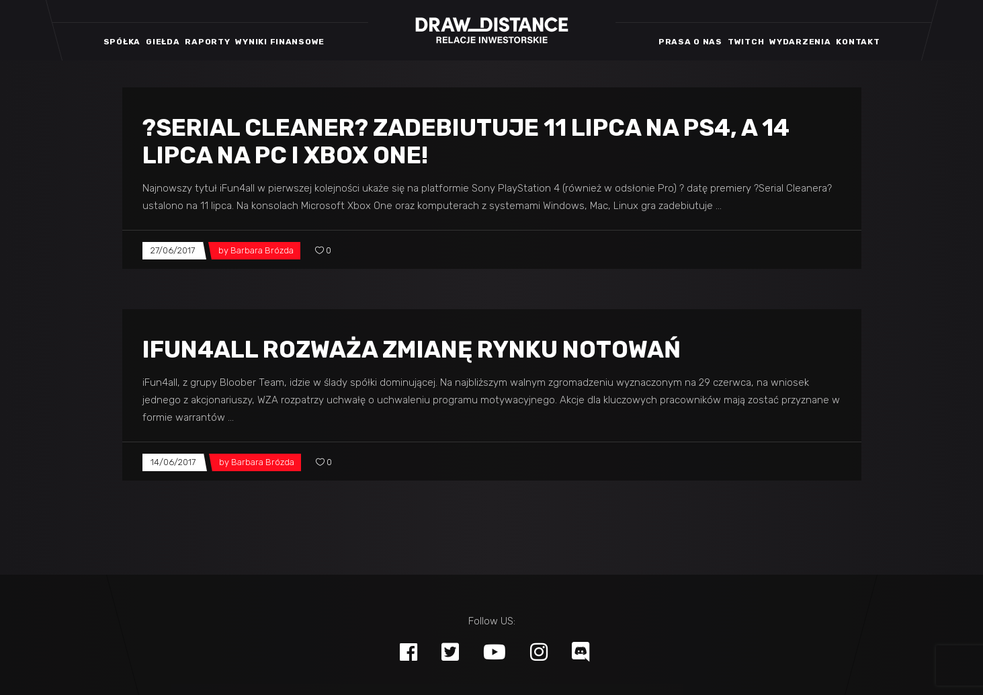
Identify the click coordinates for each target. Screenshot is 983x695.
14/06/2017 (173, 462)
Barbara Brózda (262, 250)
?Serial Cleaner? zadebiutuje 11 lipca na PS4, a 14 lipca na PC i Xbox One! (465, 141)
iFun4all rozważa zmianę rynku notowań (411, 349)
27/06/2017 (173, 250)
